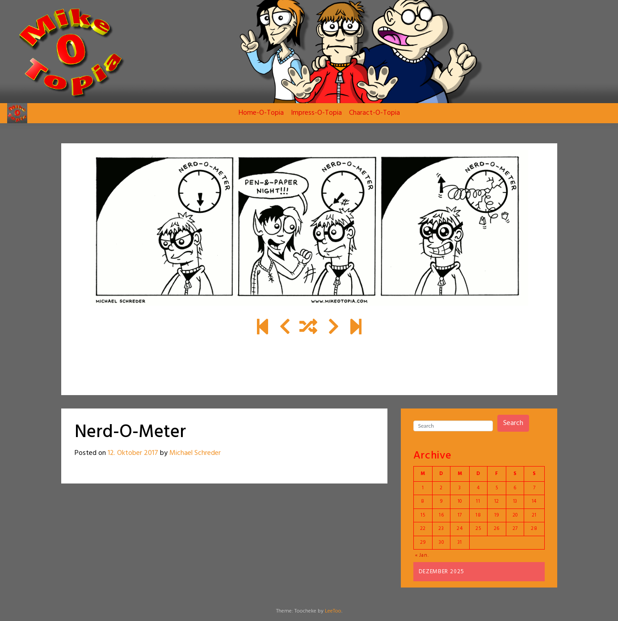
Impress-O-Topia (316, 113)
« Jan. (422, 555)
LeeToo (333, 611)
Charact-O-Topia (374, 113)
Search (513, 423)
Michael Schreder (195, 453)
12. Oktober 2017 (133, 453)
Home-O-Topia (261, 113)
